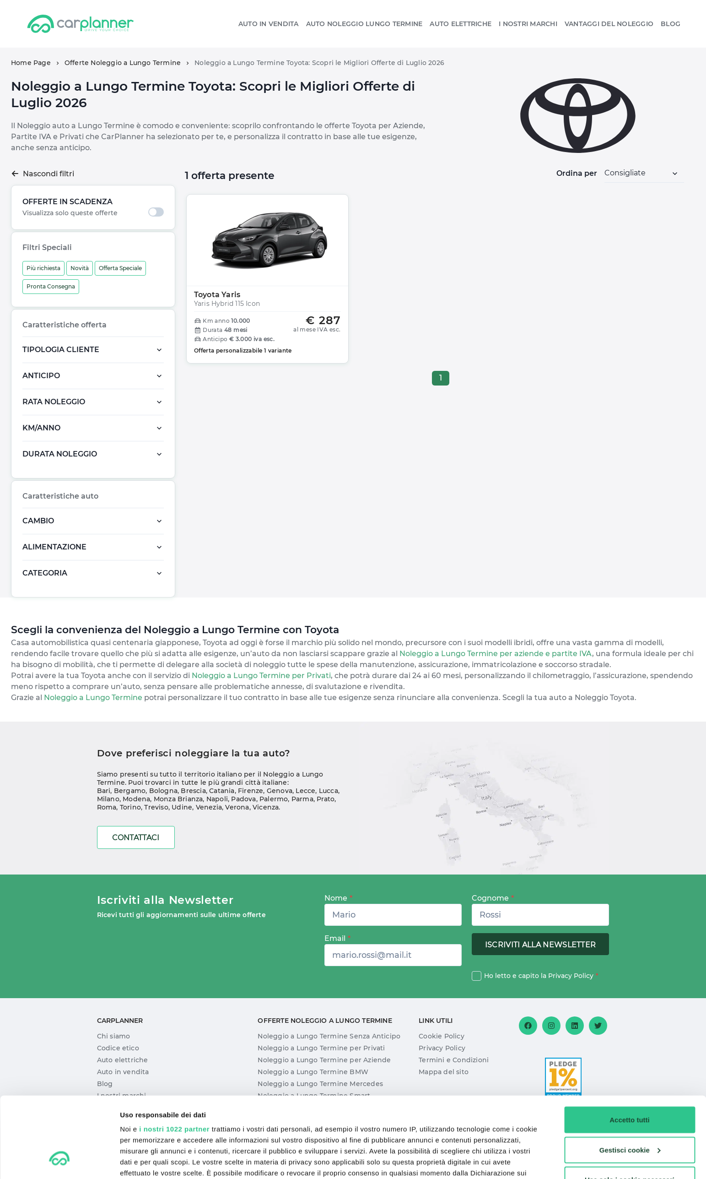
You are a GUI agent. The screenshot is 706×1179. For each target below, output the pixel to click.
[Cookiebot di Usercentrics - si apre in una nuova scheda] (59, 1161)
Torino (130, 807)
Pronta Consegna (51, 286)
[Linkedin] (575, 1025)
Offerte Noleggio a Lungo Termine (123, 63)
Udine (182, 807)
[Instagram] (551, 1025)
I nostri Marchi (528, 24)
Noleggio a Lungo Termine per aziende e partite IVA (495, 653)
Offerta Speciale (120, 268)
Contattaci (136, 837)
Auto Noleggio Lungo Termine (364, 24)
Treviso (156, 807)
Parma (302, 799)
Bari (104, 791)
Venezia (209, 807)
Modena (136, 799)
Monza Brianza (178, 799)
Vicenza (266, 807)
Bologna (163, 791)
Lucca (328, 791)
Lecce (305, 791)
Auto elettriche (460, 24)
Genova (279, 791)
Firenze (250, 791)
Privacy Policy (570, 976)
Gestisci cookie (630, 1081)
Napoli (217, 799)
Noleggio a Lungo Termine (92, 697)
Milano (108, 799)
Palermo (273, 799)
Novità (79, 268)
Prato (325, 799)
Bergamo (130, 791)
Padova (243, 799)
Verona (237, 807)
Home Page (31, 63)
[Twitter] (598, 1025)
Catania (221, 791)
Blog (670, 24)
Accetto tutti (629, 1050)
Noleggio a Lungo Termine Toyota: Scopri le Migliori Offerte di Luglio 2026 (319, 63)
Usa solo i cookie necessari (629, 1110)
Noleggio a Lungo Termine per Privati (260, 675)
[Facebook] (528, 1025)
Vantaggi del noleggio (609, 24)
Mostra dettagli (144, 1161)
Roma (107, 807)
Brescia (193, 791)
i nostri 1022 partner (174, 1060)
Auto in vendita (268, 24)
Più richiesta (43, 268)
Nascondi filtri (42, 173)
